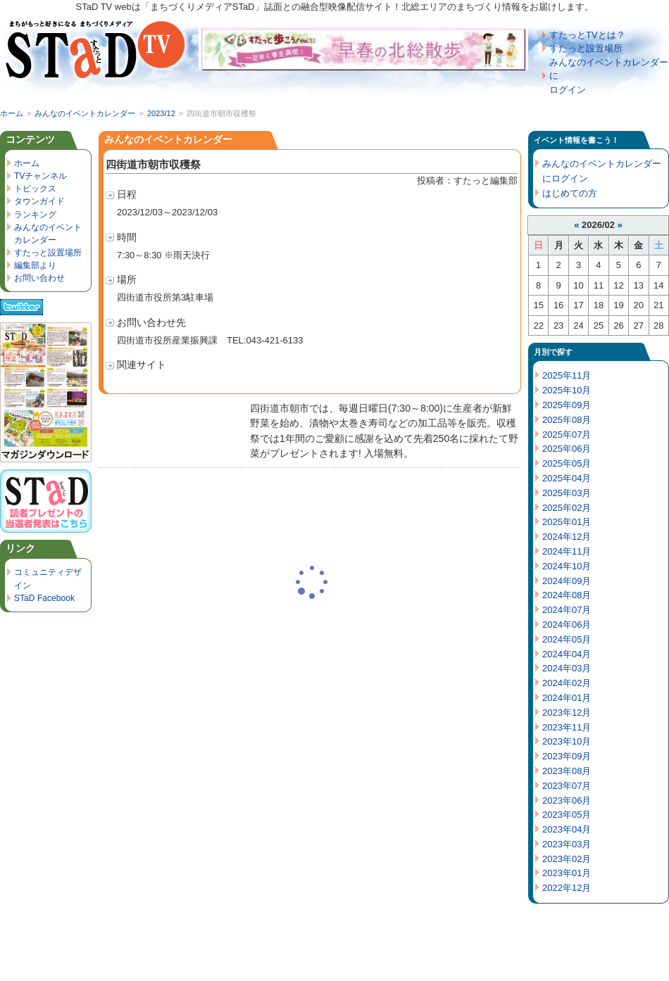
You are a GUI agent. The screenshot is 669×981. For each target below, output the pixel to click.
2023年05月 (566, 814)
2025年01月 (566, 522)
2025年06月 (566, 448)
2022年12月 (566, 887)
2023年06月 (566, 800)
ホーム (11, 113)
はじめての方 (569, 193)
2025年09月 (566, 405)
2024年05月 (566, 639)
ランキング (35, 215)
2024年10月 (566, 566)
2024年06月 (566, 624)
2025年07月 (566, 434)
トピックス (35, 189)
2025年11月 (566, 375)
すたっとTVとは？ (587, 35)
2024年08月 (566, 595)
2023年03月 (566, 844)
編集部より (35, 265)
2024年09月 (566, 581)
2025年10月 (566, 390)
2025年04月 (566, 478)
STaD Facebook (44, 598)
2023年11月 (566, 727)
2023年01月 (566, 873)
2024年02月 (566, 683)
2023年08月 (566, 771)
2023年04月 (566, 829)
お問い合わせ (39, 278)
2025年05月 (566, 463)
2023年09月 (566, 756)
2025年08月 (566, 419)
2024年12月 (566, 536)
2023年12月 (566, 712)
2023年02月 (566, 859)
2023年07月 (566, 785)
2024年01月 (566, 697)
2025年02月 (566, 507)
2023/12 (161, 113)
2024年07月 (566, 610)
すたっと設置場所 (586, 48)
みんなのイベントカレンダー (85, 113)
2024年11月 (566, 551)
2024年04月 (566, 654)
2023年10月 (566, 741)
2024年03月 (566, 668)
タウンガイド (39, 201)
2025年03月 (566, 493)
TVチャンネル (40, 176)
